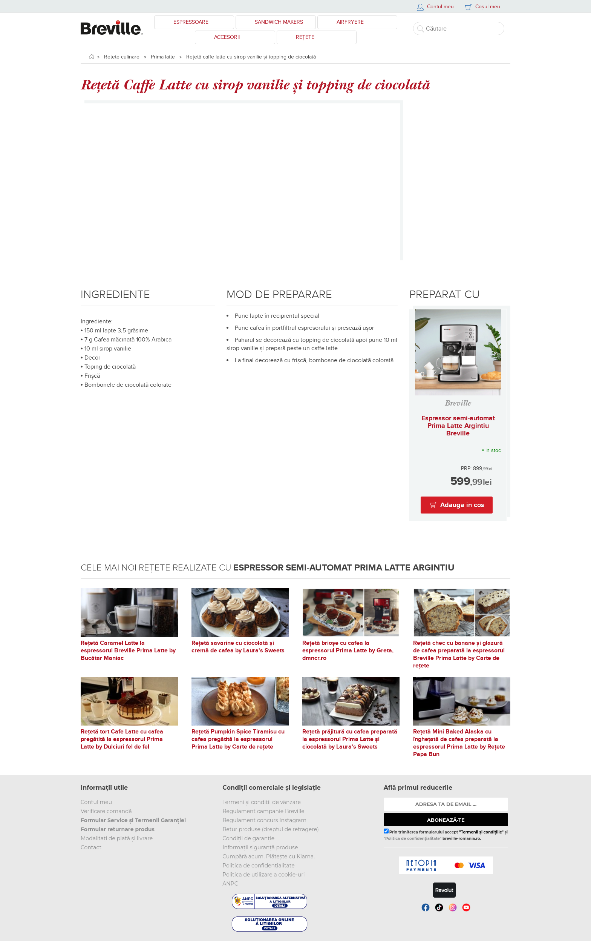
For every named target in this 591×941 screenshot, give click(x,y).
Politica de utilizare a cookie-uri (263, 874)
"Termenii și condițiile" (481, 832)
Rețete (305, 37)
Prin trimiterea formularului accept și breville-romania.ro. (446, 835)
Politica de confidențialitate (258, 865)
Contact (91, 847)
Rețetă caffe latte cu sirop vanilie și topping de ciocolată (251, 57)
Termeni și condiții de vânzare (261, 802)
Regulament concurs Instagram (264, 820)
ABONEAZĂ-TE (446, 820)
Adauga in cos (462, 505)
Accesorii (227, 37)
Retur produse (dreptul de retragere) (270, 829)
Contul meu (96, 802)
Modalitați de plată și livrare (117, 838)
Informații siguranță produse (260, 847)
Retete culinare (121, 57)
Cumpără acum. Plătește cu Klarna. (268, 856)
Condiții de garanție (248, 838)
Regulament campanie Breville (263, 811)
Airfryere (350, 22)
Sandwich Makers (279, 22)
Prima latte (163, 57)
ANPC (230, 883)
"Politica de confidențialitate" (412, 838)
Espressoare (190, 22)
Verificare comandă (106, 811)
